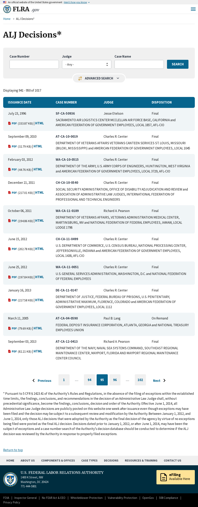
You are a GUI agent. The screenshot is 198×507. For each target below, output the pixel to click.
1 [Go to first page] (66, 382)
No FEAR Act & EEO (53, 498)
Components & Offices (58, 460)
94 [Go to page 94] (91, 380)
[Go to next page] (160, 380)
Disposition (162, 102)
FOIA (6, 498)
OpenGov (148, 498)
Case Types (89, 460)
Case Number (20, 56)
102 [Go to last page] (142, 382)
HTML (39, 123)
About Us (28, 460)
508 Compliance (168, 498)
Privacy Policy (11, 502)
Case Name (123, 56)
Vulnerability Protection (122, 498)
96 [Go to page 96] (116, 380)
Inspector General (25, 498)
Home (7, 19)
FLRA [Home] (26, 9)
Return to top (13, 450)
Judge (67, 56)
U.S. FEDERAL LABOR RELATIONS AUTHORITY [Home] (62, 472)
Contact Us (172, 460)
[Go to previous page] (40, 380)
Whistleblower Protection (87, 498)
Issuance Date (19, 102)
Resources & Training (141, 460)
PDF (12, 123)
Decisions (111, 460)
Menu (193, 9)
